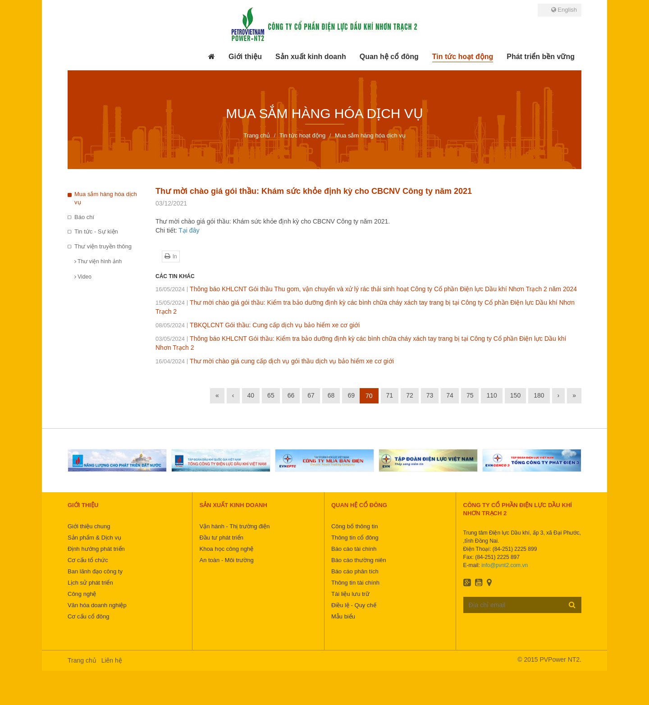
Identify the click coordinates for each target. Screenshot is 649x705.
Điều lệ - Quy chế (353, 605)
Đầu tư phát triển (221, 537)
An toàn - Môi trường (226, 560)
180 (539, 395)
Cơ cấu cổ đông (88, 616)
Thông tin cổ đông (355, 537)
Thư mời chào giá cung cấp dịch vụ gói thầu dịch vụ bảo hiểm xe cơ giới (274, 361)
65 (270, 395)
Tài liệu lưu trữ (350, 594)
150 (515, 395)
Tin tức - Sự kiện (96, 231)
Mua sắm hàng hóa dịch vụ (105, 198)
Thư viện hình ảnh (98, 261)
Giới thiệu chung (89, 526)
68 (331, 395)
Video (82, 277)
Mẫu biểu (343, 616)
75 (470, 395)
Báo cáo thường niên (358, 560)
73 (430, 395)
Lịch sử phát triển (90, 582)
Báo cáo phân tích (355, 571)
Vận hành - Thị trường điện (234, 526)
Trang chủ (82, 660)
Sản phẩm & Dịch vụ (94, 537)
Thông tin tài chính (355, 582)
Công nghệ (82, 594)
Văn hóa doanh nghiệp (97, 605)
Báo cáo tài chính (353, 548)
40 (251, 395)
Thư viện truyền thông (103, 246)
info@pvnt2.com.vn (504, 565)
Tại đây (188, 230)
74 (449, 395)
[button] (245, 57)
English (564, 9)
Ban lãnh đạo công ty (95, 571)
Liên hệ (111, 660)
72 (409, 395)
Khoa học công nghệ (226, 548)
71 (389, 395)
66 (291, 395)
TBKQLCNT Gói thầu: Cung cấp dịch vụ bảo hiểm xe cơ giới (257, 325)
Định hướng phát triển (96, 548)
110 (491, 395)
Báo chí (84, 217)
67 (311, 395)
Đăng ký (572, 604)
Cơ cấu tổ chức (88, 560)
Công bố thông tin (354, 526)
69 (351, 395)
